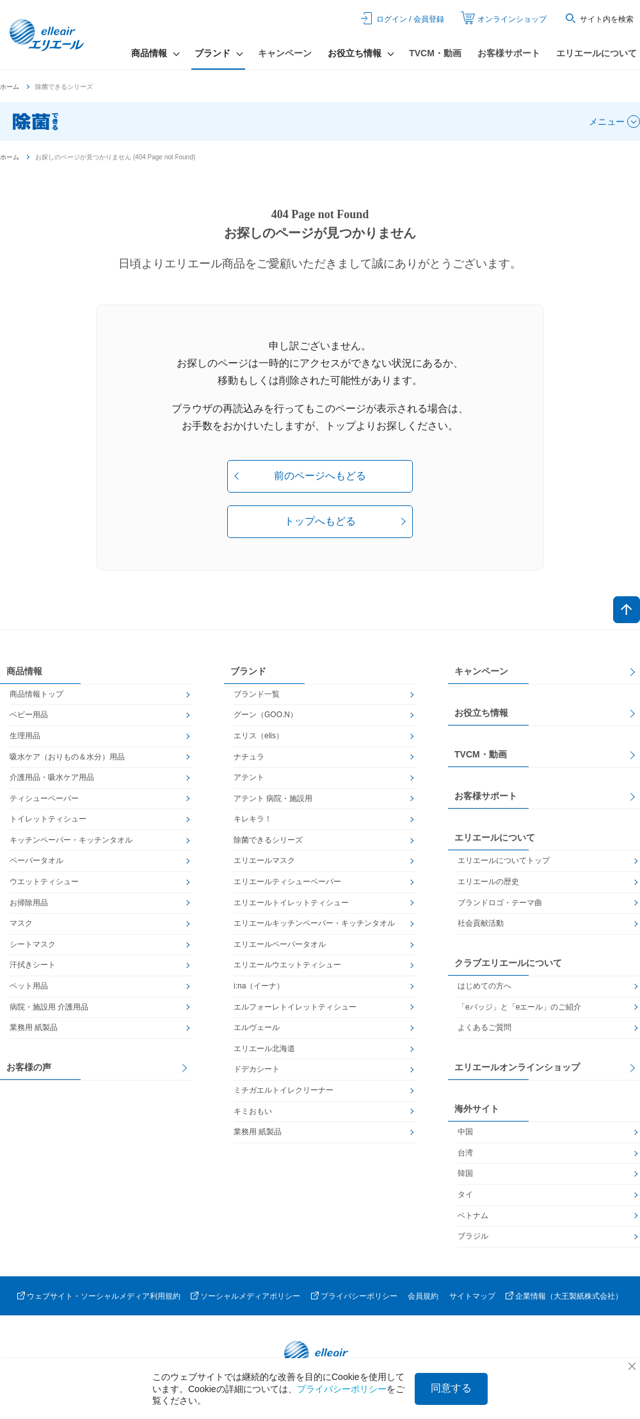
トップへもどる (320, 521)
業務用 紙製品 (34, 1027)
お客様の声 (28, 1067)
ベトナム (473, 1215)
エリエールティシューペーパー (287, 881)
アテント (249, 777)
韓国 (465, 1173)
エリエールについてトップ (504, 860)
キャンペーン (285, 53)
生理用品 (25, 735)
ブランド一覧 (257, 694)
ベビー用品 (29, 714)
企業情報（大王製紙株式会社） (569, 1296)
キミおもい (253, 1111)
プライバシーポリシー (359, 1296)
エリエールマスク (264, 860)
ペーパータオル (36, 860)
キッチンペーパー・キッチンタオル (71, 840)
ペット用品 (29, 985)
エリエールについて (596, 53)
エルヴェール (257, 1027)
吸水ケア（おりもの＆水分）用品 (67, 756)
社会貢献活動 (481, 923)
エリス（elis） (259, 735)
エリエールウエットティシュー (287, 964)
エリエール (48, 35)
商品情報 (24, 671)
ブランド (248, 671)
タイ (465, 1194)
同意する (451, 1388)
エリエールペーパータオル (280, 944)
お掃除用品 (29, 902)
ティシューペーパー (44, 798)
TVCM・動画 (435, 53)
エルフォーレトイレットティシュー (295, 1007)
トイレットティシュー (48, 818)
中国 (465, 1131)
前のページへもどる (320, 475)
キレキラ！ (253, 818)
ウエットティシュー (44, 881)
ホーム (9, 86)
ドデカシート (257, 1069)
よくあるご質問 (484, 1027)
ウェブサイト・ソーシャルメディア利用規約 (103, 1296)
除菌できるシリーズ (268, 840)
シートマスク (33, 944)
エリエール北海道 (264, 1048)
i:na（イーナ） (259, 985)
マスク (21, 923)
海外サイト (476, 1109)
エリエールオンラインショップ (517, 1067)
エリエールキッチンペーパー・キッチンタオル (314, 923)
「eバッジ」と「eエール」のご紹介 (519, 1007)
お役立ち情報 (481, 713)
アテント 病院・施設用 (273, 798)
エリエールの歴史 (488, 881)
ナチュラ (249, 756)
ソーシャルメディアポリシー (250, 1296)
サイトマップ (472, 1296)
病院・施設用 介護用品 (49, 1007)
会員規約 (423, 1296)
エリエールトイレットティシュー (291, 902)
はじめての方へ (484, 985)
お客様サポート (508, 53)
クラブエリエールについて (508, 963)
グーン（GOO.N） (266, 714)
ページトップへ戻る (626, 609)
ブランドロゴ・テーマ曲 (500, 902)
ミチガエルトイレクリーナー (283, 1090)
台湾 (465, 1152)
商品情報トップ (36, 694)
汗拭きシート (33, 964)
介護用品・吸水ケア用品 (52, 777)
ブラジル (473, 1236)
